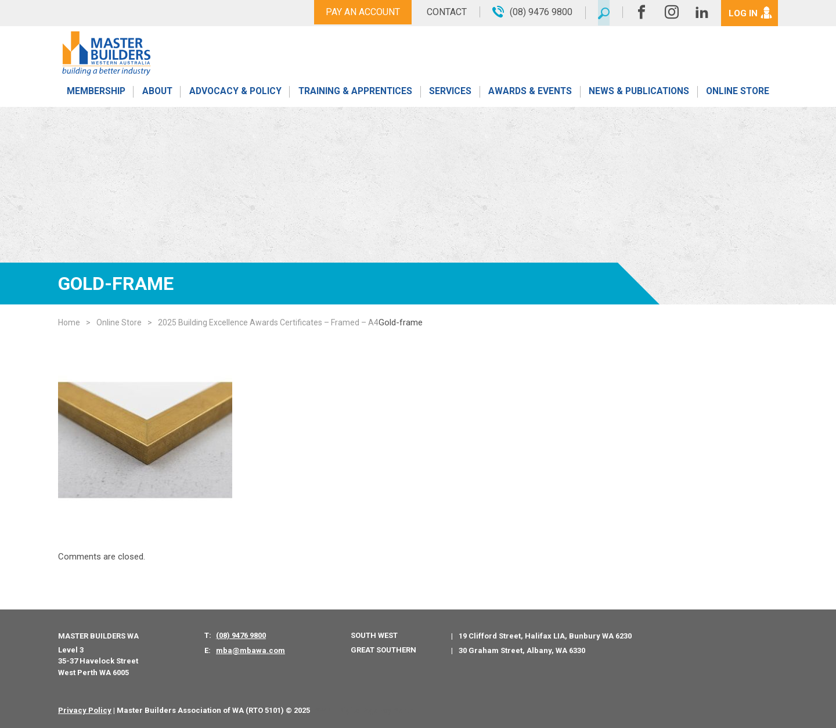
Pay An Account (359, 11)
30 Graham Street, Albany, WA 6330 (522, 650)
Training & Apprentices (356, 94)
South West (374, 635)
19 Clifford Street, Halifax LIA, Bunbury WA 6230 (545, 636)
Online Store (737, 94)
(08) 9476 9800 (241, 635)
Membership (95, 94)
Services (450, 94)
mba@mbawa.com (250, 650)
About (156, 94)
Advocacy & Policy (235, 94)
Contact (443, 11)
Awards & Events (529, 94)
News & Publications (638, 94)
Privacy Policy (84, 710)
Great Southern (383, 649)
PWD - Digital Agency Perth (363, 710)
